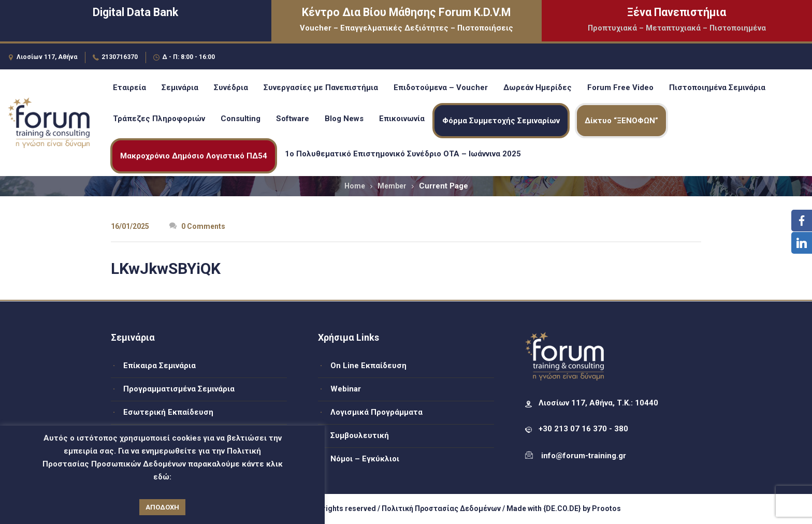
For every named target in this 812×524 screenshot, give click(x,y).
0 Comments (197, 226)
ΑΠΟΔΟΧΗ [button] (162, 507)
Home (354, 186)
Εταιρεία (129, 87)
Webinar (345, 389)
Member (392, 186)
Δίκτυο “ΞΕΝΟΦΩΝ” (621, 120)
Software (292, 118)
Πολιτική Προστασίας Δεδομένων (441, 508)
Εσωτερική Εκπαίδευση (168, 412)
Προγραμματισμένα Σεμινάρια (179, 389)
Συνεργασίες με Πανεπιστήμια (321, 87)
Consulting (240, 118)
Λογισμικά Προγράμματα (376, 412)
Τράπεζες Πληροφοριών (159, 118)
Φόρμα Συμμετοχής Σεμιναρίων (501, 120)
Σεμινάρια (180, 87)
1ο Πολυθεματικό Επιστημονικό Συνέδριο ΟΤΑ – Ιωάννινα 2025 (403, 153)
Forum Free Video (620, 87)
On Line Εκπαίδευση (368, 365)
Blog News (344, 118)
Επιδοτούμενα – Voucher (441, 87)
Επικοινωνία (402, 118)
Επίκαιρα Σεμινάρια (159, 365)
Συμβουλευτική (359, 435)
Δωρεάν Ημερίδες (537, 87)
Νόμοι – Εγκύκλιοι (364, 458)
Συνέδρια (231, 87)
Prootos (606, 508)
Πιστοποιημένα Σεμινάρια (717, 87)
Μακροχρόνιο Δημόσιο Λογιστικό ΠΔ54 (193, 156)
